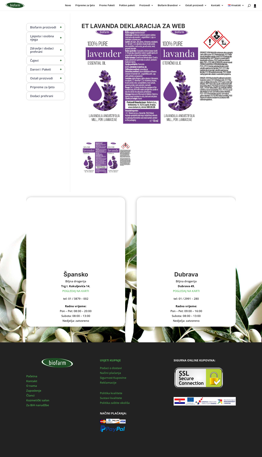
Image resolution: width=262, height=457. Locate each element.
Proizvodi (144, 5)
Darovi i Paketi (47, 69)
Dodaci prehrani (41, 96)
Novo (68, 5)
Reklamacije (108, 382)
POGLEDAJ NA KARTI (75, 291)
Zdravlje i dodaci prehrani (47, 50)
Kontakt (215, 5)
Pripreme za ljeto (85, 5)
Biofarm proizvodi (47, 27)
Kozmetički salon (37, 400)
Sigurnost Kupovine (113, 378)
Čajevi (47, 60)
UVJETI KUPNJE (110, 360)
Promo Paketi (107, 5)
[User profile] (255, 7)
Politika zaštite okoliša (115, 403)
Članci (30, 395)
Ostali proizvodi (194, 5)
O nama (31, 386)
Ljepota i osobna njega (47, 37)
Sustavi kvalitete (111, 398)
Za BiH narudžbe (37, 405)
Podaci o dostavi (111, 368)
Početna (31, 376)
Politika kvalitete (111, 393)
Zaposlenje (33, 390)
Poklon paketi (127, 5)
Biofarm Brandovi (168, 5)
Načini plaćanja (110, 373)
